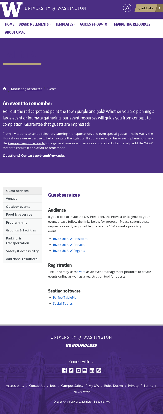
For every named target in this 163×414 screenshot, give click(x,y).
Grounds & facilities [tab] (21, 230)
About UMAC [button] (15, 32)
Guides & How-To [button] (93, 24)
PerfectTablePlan (66, 297)
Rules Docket (113, 385)
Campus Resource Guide (26, 143)
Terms (148, 385)
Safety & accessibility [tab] (22, 251)
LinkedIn (91, 370)
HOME (9, 24)
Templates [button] (64, 24)
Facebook (64, 370)
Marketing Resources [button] (132, 24)
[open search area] (127, 8)
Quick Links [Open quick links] (149, 9)
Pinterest (98, 370)
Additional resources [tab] (21, 259)
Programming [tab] (16, 222)
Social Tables (63, 303)
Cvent (81, 272)
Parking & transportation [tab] (17, 240)
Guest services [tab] (17, 191)
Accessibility (15, 385)
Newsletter (82, 392)
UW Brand (4, 88)
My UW (93, 385)
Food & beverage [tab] (19, 214)
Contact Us (37, 385)
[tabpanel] (101, 248)
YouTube (84, 370)
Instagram (78, 370)
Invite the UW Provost (68, 244)
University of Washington (12, 8)
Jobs (53, 385)
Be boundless (81, 345)
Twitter (71, 370)
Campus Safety (72, 385)
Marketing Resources (26, 89)
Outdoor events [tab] (18, 206)
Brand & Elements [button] (34, 24)
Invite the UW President (70, 238)
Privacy (133, 385)
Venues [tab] (11, 198)
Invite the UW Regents (69, 250)
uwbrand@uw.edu (49, 155)
